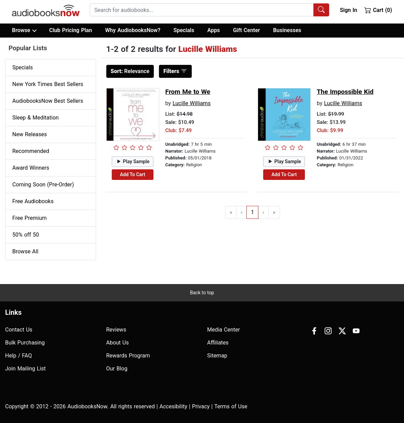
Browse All (25, 251)
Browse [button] (24, 30)
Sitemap (217, 355)
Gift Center (246, 30)
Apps (213, 30)
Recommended (30, 151)
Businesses (287, 30)
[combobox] (209, 9)
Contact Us (18, 329)
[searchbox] (202, 9)
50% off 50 (25, 234)
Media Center (223, 329)
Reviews (116, 329)
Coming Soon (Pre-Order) (43, 184)
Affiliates (218, 342)
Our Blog (116, 368)
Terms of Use (230, 406)
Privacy (201, 406)
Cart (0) (378, 9)
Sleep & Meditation (35, 117)
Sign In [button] (348, 10)
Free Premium (29, 218)
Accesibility (173, 406)
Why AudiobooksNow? (132, 30)
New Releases (29, 134)
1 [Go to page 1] (252, 212)
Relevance (130, 71)
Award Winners (30, 168)
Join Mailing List (25, 368)
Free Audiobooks (33, 201)
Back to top (202, 292)
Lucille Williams (192, 103)
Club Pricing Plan (70, 30)
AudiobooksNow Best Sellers (47, 101)
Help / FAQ (18, 355)
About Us (117, 342)
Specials (183, 30)
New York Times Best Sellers (47, 84)
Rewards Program (128, 355)
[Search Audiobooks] (321, 9)
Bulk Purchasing (25, 342)
